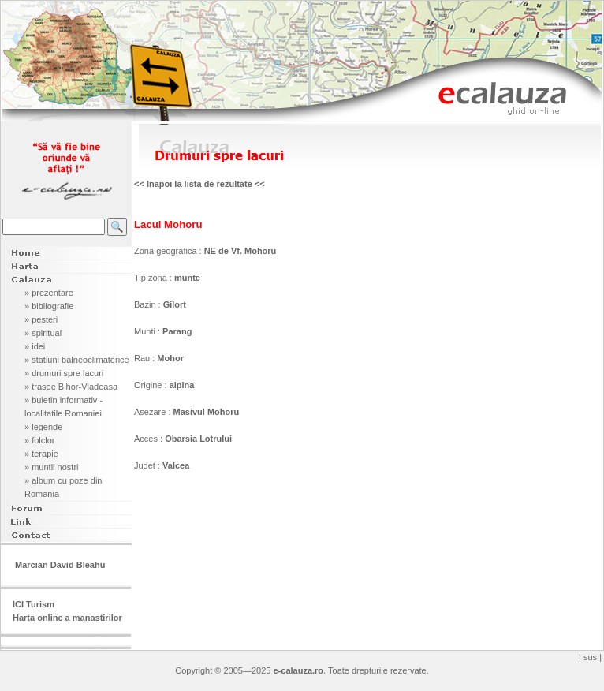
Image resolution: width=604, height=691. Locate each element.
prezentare (52, 292)
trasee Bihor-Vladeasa (74, 386)
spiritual (47, 333)
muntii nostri (55, 467)
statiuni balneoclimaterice (80, 359)
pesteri (45, 319)
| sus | (590, 657)
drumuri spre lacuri (67, 373)
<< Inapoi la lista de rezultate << (199, 184)
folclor (43, 440)
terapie (45, 453)
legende (47, 426)
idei (38, 346)
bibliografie (52, 306)
